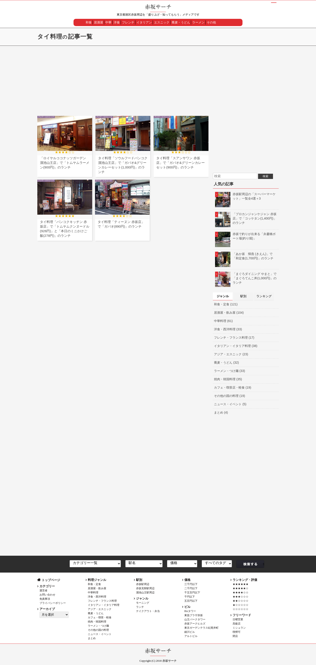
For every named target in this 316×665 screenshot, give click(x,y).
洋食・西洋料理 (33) (228, 329)
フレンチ (128, 22)
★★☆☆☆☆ (240, 600)
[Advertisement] (158, 78)
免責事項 (45, 598)
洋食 (117, 22)
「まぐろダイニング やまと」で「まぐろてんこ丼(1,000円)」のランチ (245, 278)
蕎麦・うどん (181, 22)
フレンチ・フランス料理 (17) (234, 337)
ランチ (140, 606)
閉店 (235, 636)
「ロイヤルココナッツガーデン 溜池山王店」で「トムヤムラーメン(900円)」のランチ (64, 162)
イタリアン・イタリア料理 (103, 605)
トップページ (51, 580)
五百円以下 (191, 600)
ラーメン (198, 22)
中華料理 (93, 592)
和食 (89, 22)
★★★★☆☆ (240, 592)
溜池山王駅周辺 (145, 592)
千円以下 (189, 596)
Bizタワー (190, 611)
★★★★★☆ (240, 588)
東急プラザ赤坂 (193, 615)
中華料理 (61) (223, 321)
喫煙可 (237, 631)
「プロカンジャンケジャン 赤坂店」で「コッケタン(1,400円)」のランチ (245, 218)
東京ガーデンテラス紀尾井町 (201, 627)
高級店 (237, 623)
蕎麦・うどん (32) (226, 362)
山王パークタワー (194, 619)
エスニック (161, 22)
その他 (211, 22)
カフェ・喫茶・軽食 (99, 617)
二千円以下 (191, 588)
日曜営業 (238, 619)
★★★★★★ (240, 584)
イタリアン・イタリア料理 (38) (235, 346)
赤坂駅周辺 (142, 584)
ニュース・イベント (99, 634)
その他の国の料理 (98, 629)
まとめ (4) (221, 412)
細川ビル (189, 631)
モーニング (142, 602)
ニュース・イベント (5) (230, 404)
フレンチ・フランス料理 (102, 600)
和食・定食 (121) (226, 304)
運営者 (43, 590)
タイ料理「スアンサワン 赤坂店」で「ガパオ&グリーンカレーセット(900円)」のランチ (180, 162)
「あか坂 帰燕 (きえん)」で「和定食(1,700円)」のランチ (244, 256)
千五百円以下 (192, 592)
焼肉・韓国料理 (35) (228, 379)
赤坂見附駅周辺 (145, 588)
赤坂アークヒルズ (194, 623)
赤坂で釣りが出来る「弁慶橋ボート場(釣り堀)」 (245, 236)
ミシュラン (239, 627)
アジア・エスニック (99, 609)
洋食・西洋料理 (97, 596)
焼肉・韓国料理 (97, 621)
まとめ (92, 638)
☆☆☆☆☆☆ (240, 609)
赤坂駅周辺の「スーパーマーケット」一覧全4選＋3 (245, 196)
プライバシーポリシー (53, 603)
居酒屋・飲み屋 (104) (229, 312)
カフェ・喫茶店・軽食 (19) (232, 387)
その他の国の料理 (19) (229, 396)
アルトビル (191, 636)
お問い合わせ (47, 594)
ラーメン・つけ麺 (98, 625)
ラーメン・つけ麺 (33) (229, 371)
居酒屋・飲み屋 (97, 588)
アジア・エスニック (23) (231, 354)
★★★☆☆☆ (240, 596)
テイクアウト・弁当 (148, 611)
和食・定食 (94, 584)
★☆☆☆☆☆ (240, 605)
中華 (108, 22)
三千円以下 (191, 584)
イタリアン (144, 22)
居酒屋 (98, 22)
